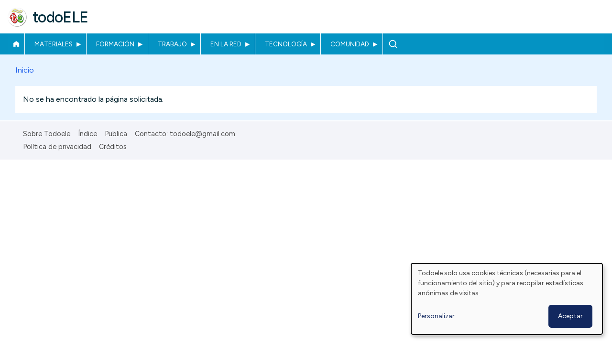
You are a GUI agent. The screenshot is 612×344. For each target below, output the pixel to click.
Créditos (113, 146)
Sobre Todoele (46, 133)
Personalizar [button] (436, 316)
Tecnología (286, 44)
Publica (116, 133)
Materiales (53, 44)
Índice (87, 133)
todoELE (60, 17)
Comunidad (349, 44)
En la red (225, 44)
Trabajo (172, 44)
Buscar (392, 44)
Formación (115, 44)
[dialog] (506, 298)
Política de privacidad (57, 146)
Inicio (16, 44)
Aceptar (570, 316)
